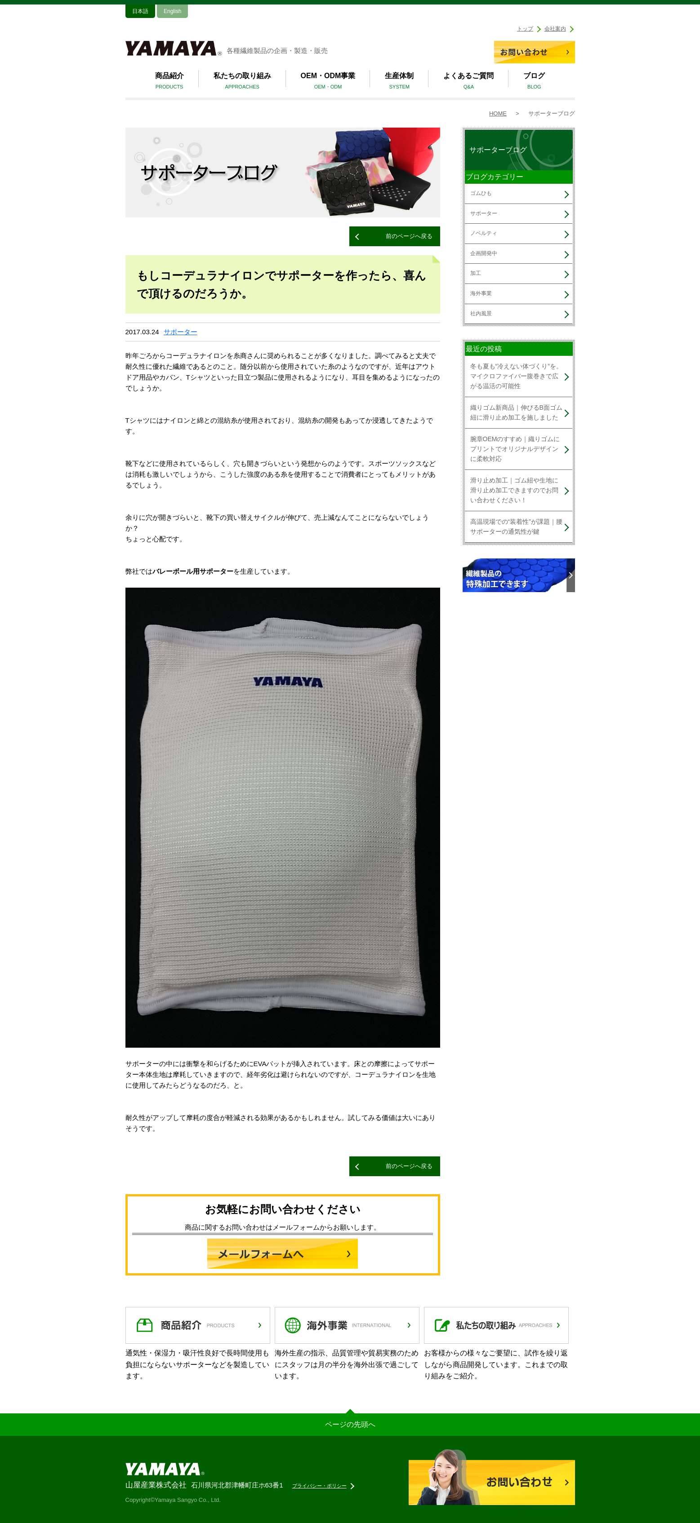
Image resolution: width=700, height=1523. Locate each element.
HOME (498, 113)
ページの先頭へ (350, 1424)
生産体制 (399, 82)
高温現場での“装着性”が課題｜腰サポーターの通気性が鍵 (516, 526)
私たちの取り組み (242, 82)
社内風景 (481, 313)
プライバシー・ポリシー (319, 1485)
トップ (525, 29)
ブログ (534, 82)
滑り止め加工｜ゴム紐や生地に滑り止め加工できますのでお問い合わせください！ (514, 490)
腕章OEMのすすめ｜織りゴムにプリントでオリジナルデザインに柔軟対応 (515, 449)
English (172, 11)
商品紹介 (169, 82)
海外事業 (481, 293)
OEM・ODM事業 (328, 82)
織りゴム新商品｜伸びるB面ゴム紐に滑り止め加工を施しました (516, 412)
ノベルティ (483, 233)
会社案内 (555, 29)
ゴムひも (481, 193)
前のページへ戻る (409, 236)
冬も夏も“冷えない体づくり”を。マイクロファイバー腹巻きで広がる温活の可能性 (516, 376)
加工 (475, 273)
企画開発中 (483, 253)
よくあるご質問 (468, 82)
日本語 (140, 11)
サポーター (180, 332)
